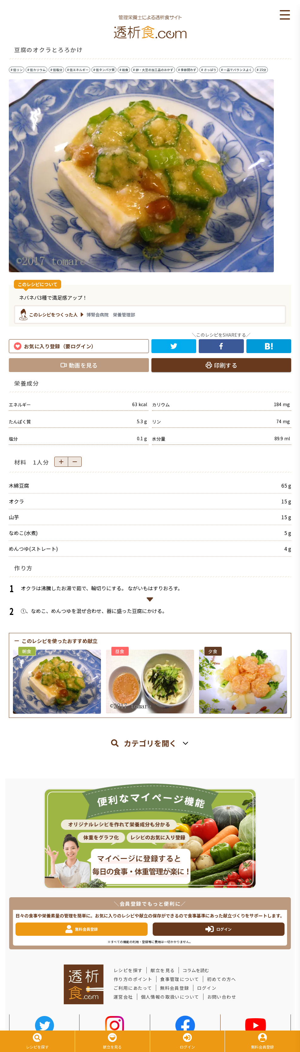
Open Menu (285, 15)
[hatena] (268, 346)
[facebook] (221, 346)
